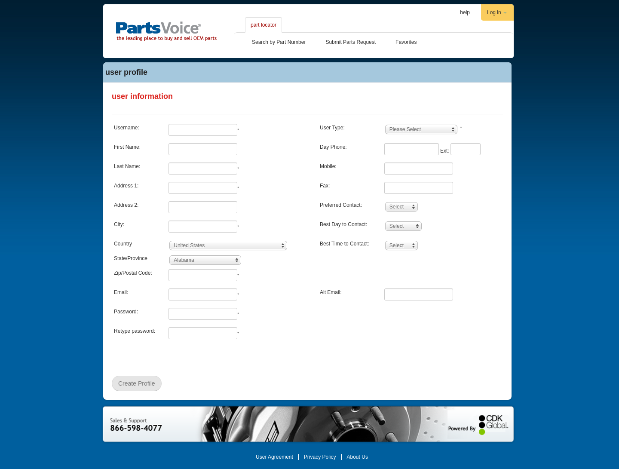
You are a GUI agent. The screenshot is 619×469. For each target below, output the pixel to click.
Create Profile (136, 383)
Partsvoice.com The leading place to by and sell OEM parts (166, 31)
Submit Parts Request (350, 42)
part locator (263, 25)
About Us (357, 457)
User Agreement (274, 457)
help (465, 12)
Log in (497, 12)
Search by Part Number (279, 42)
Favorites (406, 42)
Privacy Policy (320, 457)
